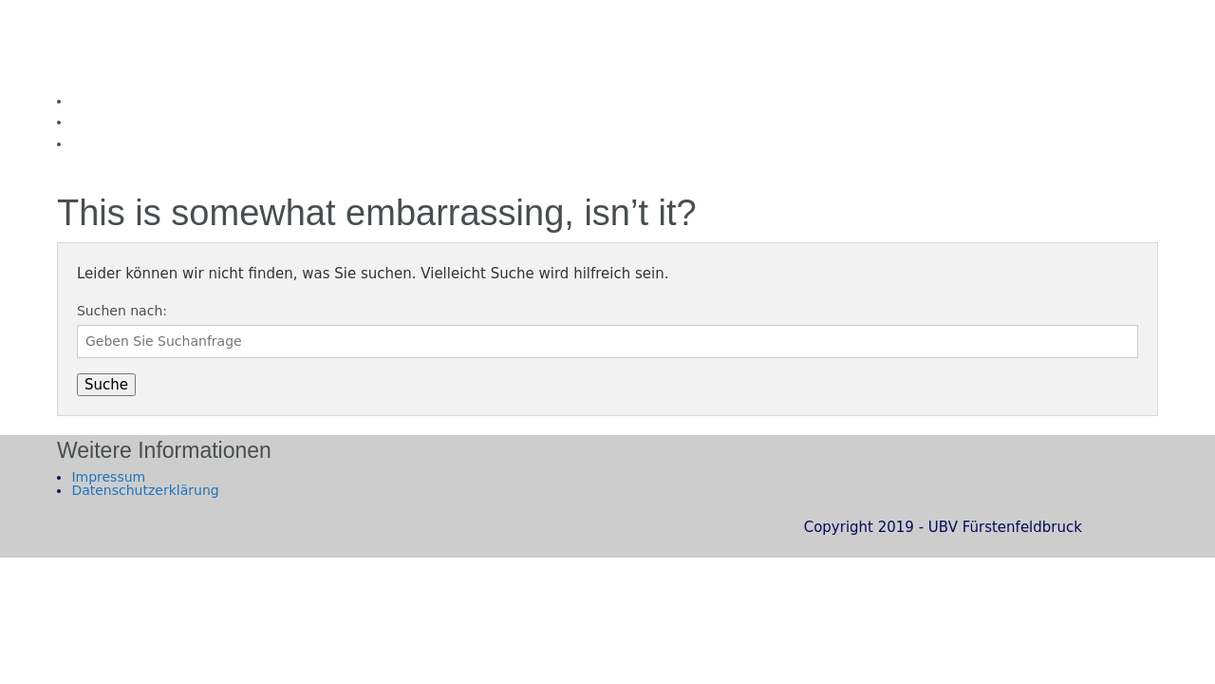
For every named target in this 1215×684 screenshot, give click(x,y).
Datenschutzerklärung (144, 490)
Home (90, 100)
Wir (82, 121)
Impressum (108, 476)
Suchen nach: (122, 310)
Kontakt (96, 143)
